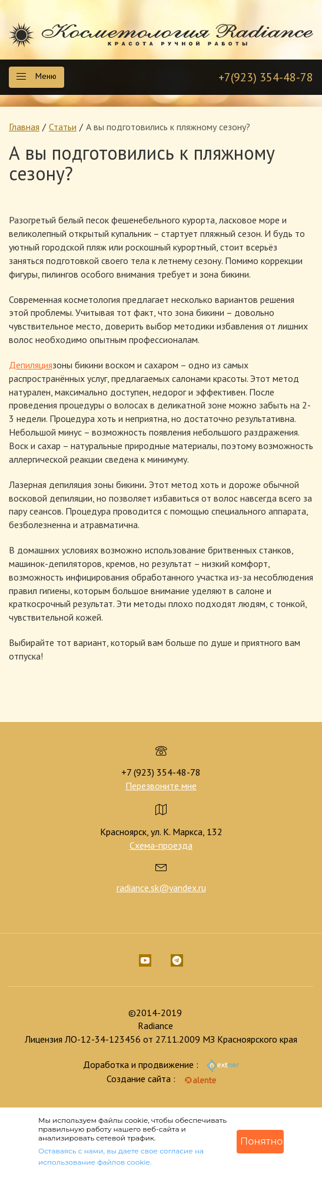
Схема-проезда (161, 845)
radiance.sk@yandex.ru (161, 888)
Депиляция (30, 365)
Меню (36, 76)
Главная (24, 127)
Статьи (63, 127)
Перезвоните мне (161, 786)
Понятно (261, 1141)
